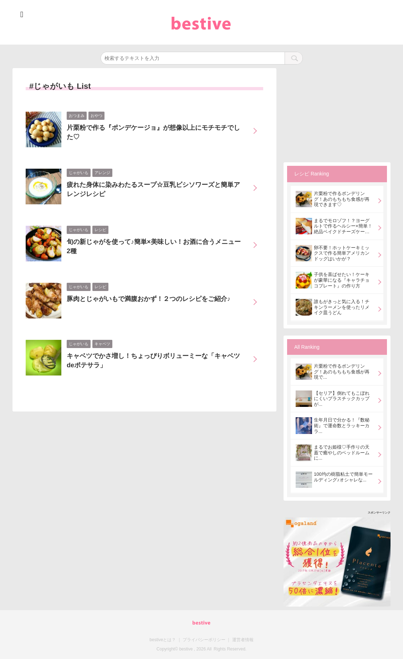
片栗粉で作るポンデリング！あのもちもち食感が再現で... (341, 371)
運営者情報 (243, 639)
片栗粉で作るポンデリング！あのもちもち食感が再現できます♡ (341, 199)
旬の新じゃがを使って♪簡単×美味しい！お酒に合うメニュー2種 (154, 246)
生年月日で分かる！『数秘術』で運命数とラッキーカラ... (341, 425)
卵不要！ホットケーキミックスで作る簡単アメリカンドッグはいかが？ (341, 253)
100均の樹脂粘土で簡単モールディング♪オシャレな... (343, 476)
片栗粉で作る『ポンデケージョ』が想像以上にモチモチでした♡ (153, 132)
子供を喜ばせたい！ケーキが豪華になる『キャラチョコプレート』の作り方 (341, 280)
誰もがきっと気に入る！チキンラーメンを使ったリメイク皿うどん (341, 307)
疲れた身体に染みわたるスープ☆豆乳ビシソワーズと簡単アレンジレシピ (153, 189)
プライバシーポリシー (204, 639)
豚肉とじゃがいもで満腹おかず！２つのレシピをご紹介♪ (148, 298)
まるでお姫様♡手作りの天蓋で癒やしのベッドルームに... (341, 452)
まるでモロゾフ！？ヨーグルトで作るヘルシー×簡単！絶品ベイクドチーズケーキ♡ (343, 226)
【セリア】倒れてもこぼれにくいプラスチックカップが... (341, 398)
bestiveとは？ (162, 639)
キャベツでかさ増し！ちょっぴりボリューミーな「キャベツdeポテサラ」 (153, 360)
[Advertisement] (337, 112)
